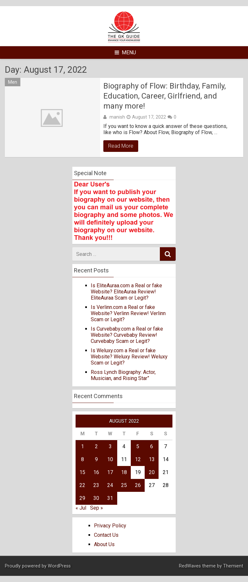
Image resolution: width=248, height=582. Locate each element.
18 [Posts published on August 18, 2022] (124, 472)
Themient (233, 566)
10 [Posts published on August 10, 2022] (110, 459)
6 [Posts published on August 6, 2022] (151, 446)
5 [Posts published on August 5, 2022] (137, 446)
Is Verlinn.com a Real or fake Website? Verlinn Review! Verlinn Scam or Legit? (128, 313)
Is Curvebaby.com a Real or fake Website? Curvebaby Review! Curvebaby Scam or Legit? (127, 335)
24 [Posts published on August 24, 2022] (110, 485)
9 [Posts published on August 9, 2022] (96, 459)
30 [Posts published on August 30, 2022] (96, 498)
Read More (120, 146)
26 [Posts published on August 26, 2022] (138, 485)
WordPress (59, 566)
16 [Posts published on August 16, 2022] (96, 472)
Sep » (96, 508)
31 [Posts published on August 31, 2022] (110, 498)
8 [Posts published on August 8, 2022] (82, 459)
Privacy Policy (110, 526)
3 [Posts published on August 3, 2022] (110, 446)
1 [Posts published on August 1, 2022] (82, 446)
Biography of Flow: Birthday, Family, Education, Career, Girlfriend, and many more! (164, 96)
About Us (104, 544)
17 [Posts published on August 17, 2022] (110, 472)
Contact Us (106, 535)
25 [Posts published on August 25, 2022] (124, 485)
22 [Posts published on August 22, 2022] (82, 485)
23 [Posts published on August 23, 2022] (96, 485)
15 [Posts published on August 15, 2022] (82, 472)
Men (12, 82)
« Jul (81, 508)
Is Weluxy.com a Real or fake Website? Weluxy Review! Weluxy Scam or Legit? (129, 356)
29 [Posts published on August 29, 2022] (82, 498)
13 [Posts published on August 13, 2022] (152, 459)
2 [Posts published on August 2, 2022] (96, 446)
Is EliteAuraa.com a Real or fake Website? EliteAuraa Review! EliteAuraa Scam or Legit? (126, 291)
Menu (125, 52)
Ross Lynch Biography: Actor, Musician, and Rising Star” (123, 375)
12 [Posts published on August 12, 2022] (138, 459)
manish (117, 117)
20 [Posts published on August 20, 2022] (152, 472)
